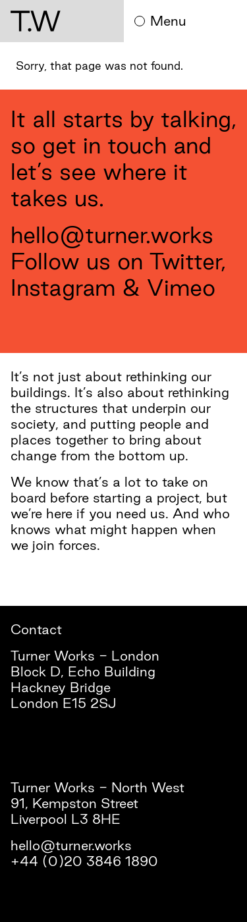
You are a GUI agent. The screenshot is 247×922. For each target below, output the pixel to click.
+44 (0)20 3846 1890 (84, 861)
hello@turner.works (112, 234)
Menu (160, 20)
